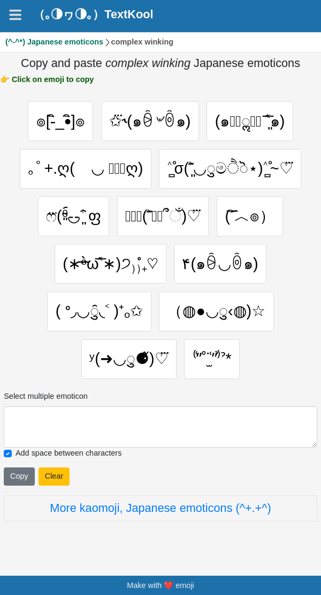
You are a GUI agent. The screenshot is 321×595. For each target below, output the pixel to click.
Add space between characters (68, 453)
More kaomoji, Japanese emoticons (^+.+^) (160, 508)
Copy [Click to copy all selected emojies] (19, 476)
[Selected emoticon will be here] (160, 427)
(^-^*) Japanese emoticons (54, 42)
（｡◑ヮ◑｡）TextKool (93, 14)
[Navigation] (15, 15)
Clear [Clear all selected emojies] (54, 476)
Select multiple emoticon (46, 396)
